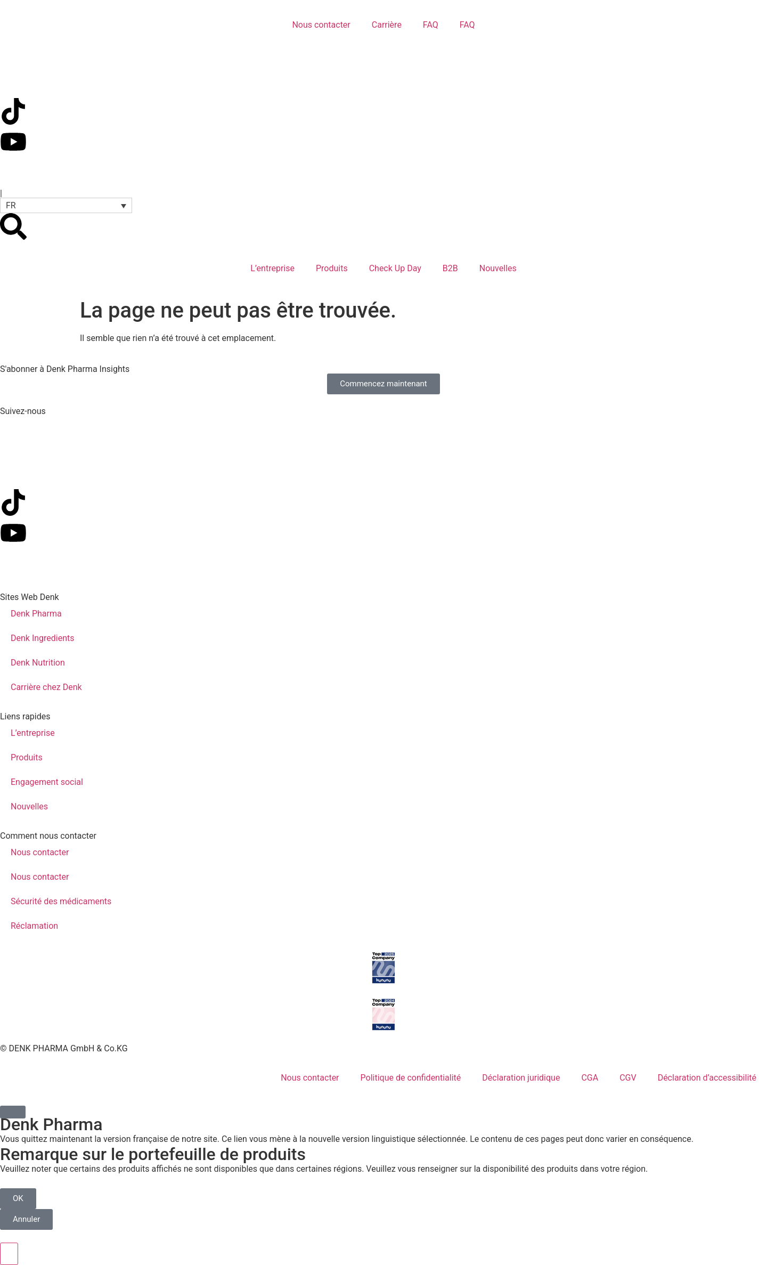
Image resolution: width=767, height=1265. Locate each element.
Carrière (387, 25)
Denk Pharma (36, 614)
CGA (589, 1078)
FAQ (430, 25)
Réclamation (34, 926)
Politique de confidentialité (411, 1078)
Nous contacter (321, 25)
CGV (628, 1078)
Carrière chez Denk (46, 687)
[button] (66, 205)
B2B (450, 268)
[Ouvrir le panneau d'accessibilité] (9, 1254)
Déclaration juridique (521, 1078)
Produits (332, 268)
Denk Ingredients (43, 638)
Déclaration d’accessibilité (707, 1078)
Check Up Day (395, 268)
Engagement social (47, 782)
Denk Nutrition (38, 663)
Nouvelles (498, 268)
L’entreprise (272, 268)
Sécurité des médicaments (61, 901)
